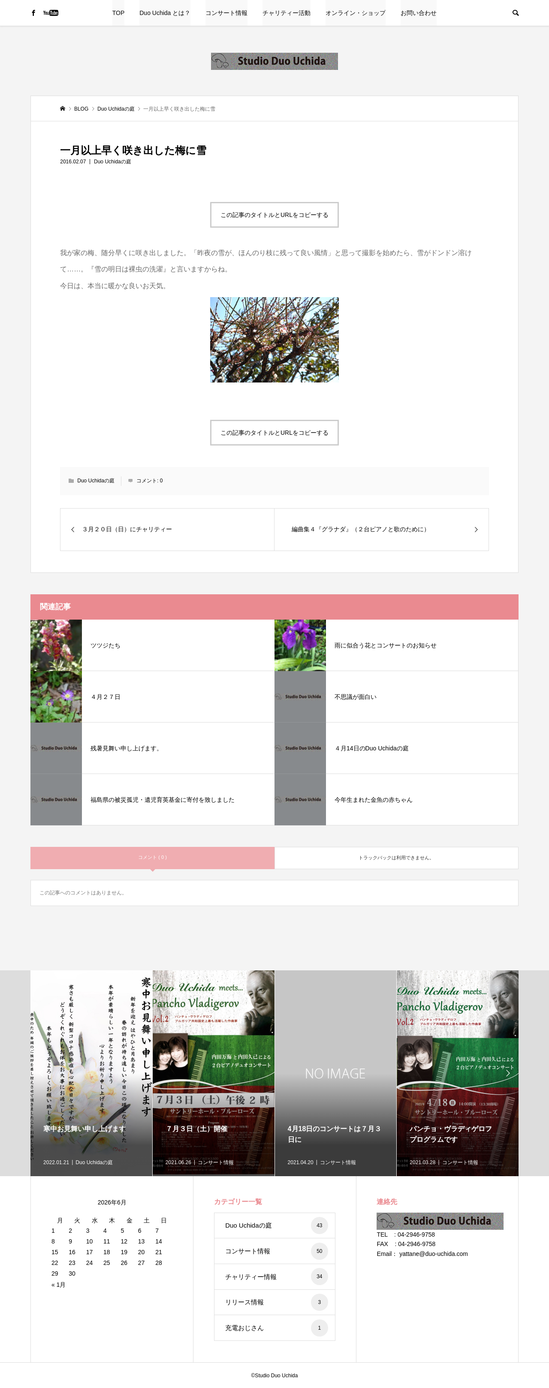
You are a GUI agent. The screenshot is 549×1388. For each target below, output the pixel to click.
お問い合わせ (419, 12)
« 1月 (58, 1284)
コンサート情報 (226, 12)
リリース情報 (276, 1302)
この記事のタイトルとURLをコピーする (274, 214)
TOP (118, 12)
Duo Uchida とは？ (164, 12)
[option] (91, 1073)
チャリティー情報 (276, 1276)
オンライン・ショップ (356, 12)
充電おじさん (276, 1328)
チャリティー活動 (286, 12)
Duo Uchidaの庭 (112, 162)
